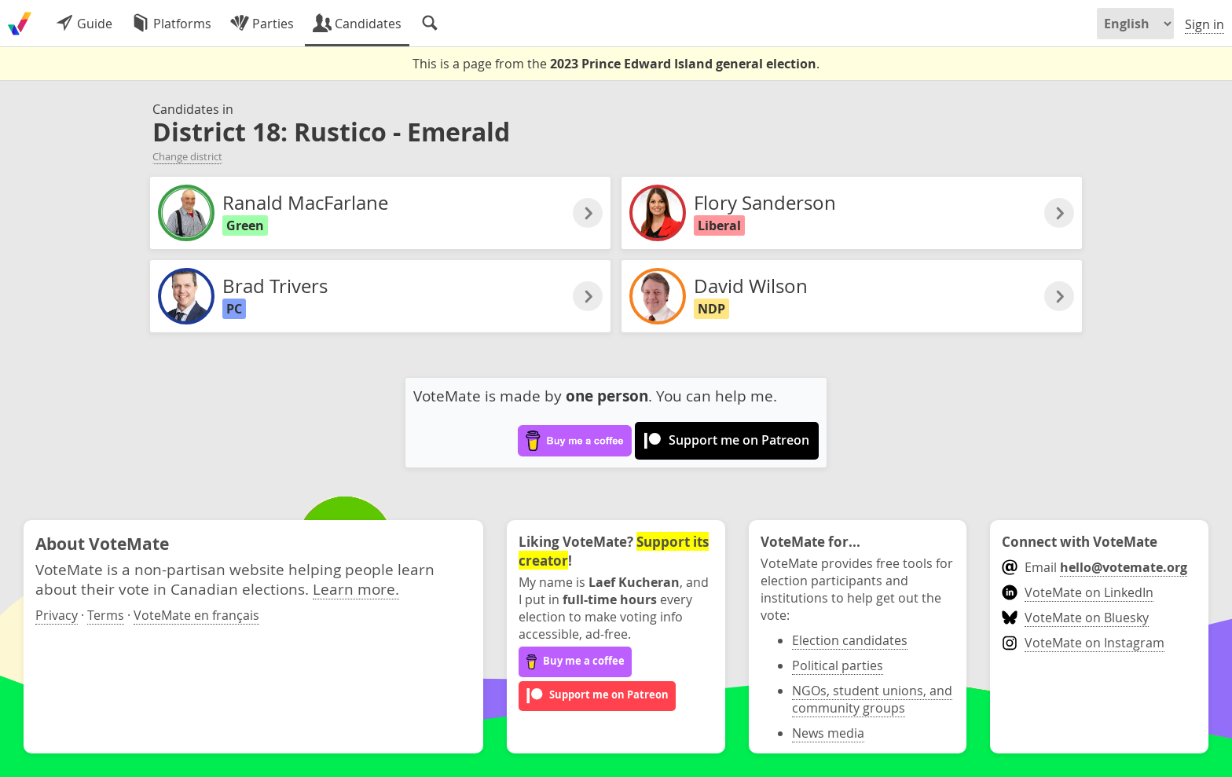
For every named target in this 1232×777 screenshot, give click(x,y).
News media (828, 733)
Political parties (837, 665)
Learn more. (356, 589)
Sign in (1204, 24)
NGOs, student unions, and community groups (872, 699)
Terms (105, 615)
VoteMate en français (196, 615)
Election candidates (850, 640)
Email (1094, 567)
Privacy (56, 615)
